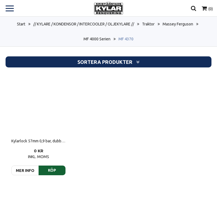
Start (21, 24)
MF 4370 (125, 39)
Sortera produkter (108, 62)
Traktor (148, 24)
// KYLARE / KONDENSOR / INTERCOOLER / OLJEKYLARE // (83, 24)
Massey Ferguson (178, 24)
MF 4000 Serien (97, 39)
